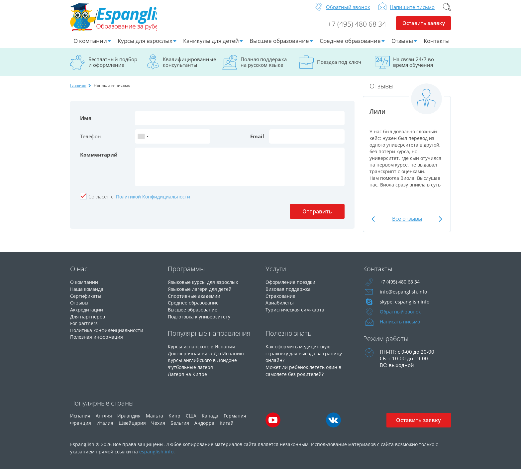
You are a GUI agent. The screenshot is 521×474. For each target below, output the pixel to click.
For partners (84, 326)
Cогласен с (100, 201)
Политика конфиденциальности (110, 333)
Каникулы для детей (211, 46)
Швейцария (132, 428)
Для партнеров (88, 320)
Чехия (158, 428)
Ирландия (129, 420)
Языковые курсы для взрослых (205, 287)
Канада (210, 420)
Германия (235, 420)
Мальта (154, 420)
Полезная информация (98, 340)
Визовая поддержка (289, 293)
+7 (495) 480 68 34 (354, 29)
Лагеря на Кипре (188, 376)
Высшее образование (279, 46)
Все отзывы (407, 223)
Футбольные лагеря (192, 370)
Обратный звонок (348, 12)
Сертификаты (86, 300)
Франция (80, 428)
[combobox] (143, 141)
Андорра (204, 428)
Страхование (281, 300)
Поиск (447, 12)
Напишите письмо (412, 12)
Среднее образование (350, 46)
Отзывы (402, 46)
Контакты (437, 46)
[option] (406, 144)
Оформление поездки (292, 287)
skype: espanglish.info (405, 306)
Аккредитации (87, 313)
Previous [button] (374, 224)
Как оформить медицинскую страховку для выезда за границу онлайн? (305, 357)
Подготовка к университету (201, 320)
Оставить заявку (423, 28)
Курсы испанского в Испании (203, 350)
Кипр (174, 420)
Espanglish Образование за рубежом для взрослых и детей (120, 19)
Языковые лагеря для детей (201, 293)
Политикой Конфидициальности (153, 201)
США (191, 420)
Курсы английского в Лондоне (205, 363)
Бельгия (179, 428)
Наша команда (88, 293)
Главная (78, 90)
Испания (80, 420)
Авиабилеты (280, 306)
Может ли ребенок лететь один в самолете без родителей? (305, 373)
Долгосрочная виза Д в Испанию (207, 356)
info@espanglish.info (404, 297)
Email (257, 141)
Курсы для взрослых (145, 46)
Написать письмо (401, 326)
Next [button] (440, 224)
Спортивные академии (196, 300)
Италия (104, 428)
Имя (85, 123)
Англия (104, 420)
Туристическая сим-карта (296, 313)
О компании (90, 46)
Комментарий (99, 159)
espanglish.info (156, 456)
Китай (227, 428)
